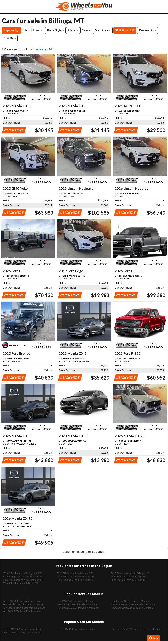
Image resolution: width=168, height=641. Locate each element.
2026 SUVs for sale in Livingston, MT (22, 573)
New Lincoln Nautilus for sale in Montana (24, 608)
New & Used (33, 30)
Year (86, 30)
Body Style (55, 30)
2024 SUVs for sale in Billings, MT (129, 580)
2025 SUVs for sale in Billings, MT (129, 576)
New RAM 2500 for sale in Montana (21, 601)
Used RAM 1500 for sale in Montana (76, 629)
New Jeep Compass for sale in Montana (132, 608)
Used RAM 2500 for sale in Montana (22, 629)
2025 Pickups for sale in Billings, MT (76, 580)
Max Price (103, 30)
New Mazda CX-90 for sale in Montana (77, 604)
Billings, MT (125, 30)
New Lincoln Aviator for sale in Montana (77, 608)
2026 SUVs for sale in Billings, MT (75, 573)
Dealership (147, 30)
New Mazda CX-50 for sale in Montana (23, 604)
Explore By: (11, 30)
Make (73, 30)
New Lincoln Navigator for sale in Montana (133, 604)
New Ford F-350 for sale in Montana (21, 611)
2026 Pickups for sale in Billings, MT (130, 573)
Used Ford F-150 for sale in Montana (22, 632)
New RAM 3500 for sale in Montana (75, 601)
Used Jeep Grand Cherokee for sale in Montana (136, 629)
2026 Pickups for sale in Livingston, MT (23, 576)
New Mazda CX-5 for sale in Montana (130, 601)
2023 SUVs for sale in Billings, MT (20, 583)
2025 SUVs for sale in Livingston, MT (76, 576)
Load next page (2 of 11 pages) (84, 551)
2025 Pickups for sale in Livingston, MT (23, 580)
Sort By (10, 38)
